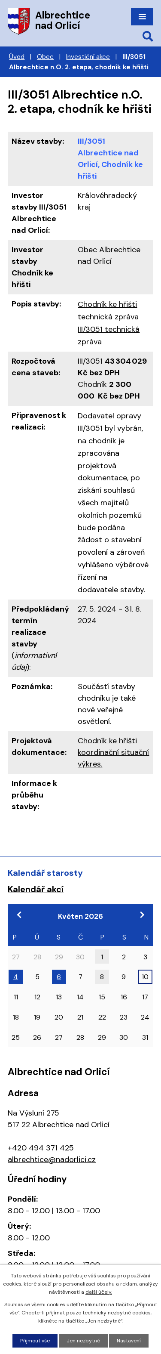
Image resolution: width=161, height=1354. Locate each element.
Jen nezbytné (83, 1340)
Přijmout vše (35, 1340)
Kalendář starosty (45, 872)
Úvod (16, 57)
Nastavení (129, 1340)
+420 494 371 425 (41, 1148)
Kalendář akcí (36, 889)
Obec (45, 57)
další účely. (98, 1292)
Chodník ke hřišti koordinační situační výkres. (113, 752)
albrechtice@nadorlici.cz (52, 1159)
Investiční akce (88, 57)
